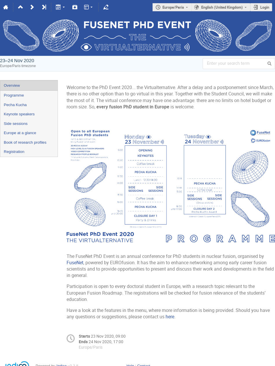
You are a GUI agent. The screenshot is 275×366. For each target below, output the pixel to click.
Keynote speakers (19, 114)
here (170, 317)
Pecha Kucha (15, 105)
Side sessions (16, 123)
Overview (12, 85)
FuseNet (75, 263)
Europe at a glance (20, 133)
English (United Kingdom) (222, 7)
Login (264, 7)
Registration (14, 151)
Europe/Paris (173, 7)
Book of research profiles (25, 142)
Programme (14, 95)
